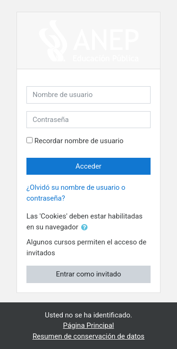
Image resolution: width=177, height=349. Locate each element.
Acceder (88, 166)
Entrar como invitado (88, 274)
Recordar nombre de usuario (79, 141)
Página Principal (88, 325)
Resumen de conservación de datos (88, 336)
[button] (86, 228)
